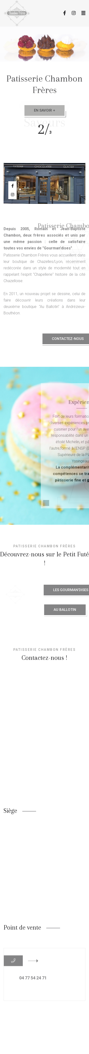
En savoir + (44, 110)
